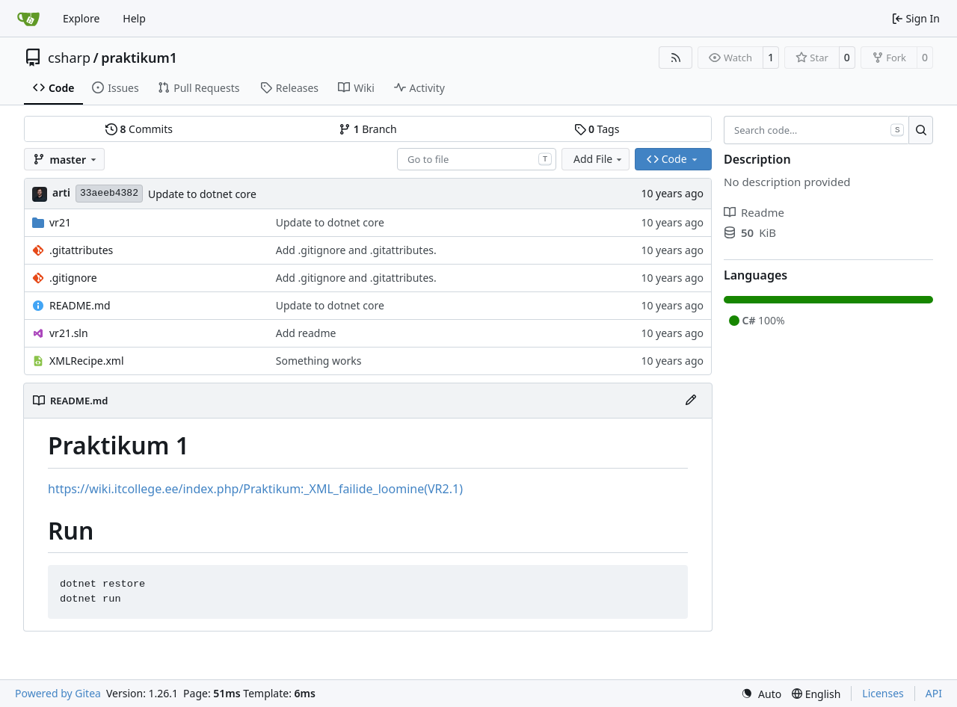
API (934, 693)
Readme (754, 212)
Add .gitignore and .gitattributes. (356, 250)
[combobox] (476, 159)
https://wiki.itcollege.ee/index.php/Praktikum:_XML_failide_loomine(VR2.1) (255, 489)
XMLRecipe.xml (86, 361)
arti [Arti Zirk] (61, 192)
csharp (69, 57)
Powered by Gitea (58, 693)
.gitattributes (81, 250)
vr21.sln (68, 333)
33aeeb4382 (109, 193)
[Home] (28, 18)
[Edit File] (691, 400)
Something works (319, 361)
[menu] (761, 694)
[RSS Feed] (676, 57)
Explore (81, 18)
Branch (368, 129)
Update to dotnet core (202, 194)
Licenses (883, 693)
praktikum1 (139, 57)
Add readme (306, 333)
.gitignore (73, 278)
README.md (80, 305)
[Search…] (920, 130)
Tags (597, 129)
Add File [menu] (598, 159)
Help (134, 18)
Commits (139, 129)
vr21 (60, 222)
